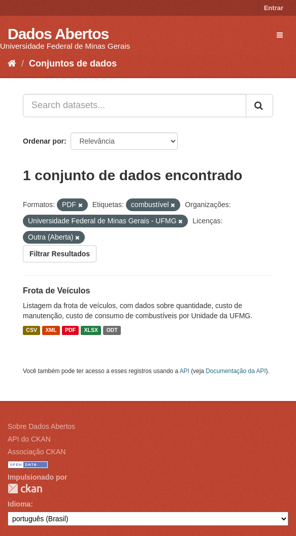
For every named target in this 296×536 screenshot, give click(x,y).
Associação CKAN (36, 452)
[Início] (12, 63)
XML (50, 330)
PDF (70, 330)
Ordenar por (43, 141)
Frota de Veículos (56, 290)
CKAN (25, 488)
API (184, 371)
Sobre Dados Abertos (41, 426)
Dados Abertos (58, 33)
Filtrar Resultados (59, 254)
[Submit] (259, 105)
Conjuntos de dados (73, 63)
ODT (111, 330)
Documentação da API (236, 371)
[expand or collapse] (279, 35)
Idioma (19, 504)
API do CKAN (29, 439)
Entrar (273, 8)
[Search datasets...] (134, 105)
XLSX (91, 330)
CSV (31, 330)
